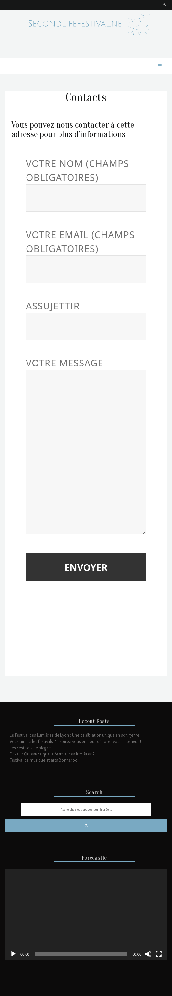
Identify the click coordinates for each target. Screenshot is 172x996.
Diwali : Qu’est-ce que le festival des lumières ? (52, 753)
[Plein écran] (159, 954)
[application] (86, 914)
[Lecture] (13, 954)
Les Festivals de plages (30, 747)
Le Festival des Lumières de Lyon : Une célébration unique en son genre (74, 735)
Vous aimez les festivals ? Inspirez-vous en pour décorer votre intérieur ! (75, 741)
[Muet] (148, 954)
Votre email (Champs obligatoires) (86, 252)
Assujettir (86, 316)
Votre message (86, 446)
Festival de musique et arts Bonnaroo (44, 760)
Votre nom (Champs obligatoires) (86, 181)
